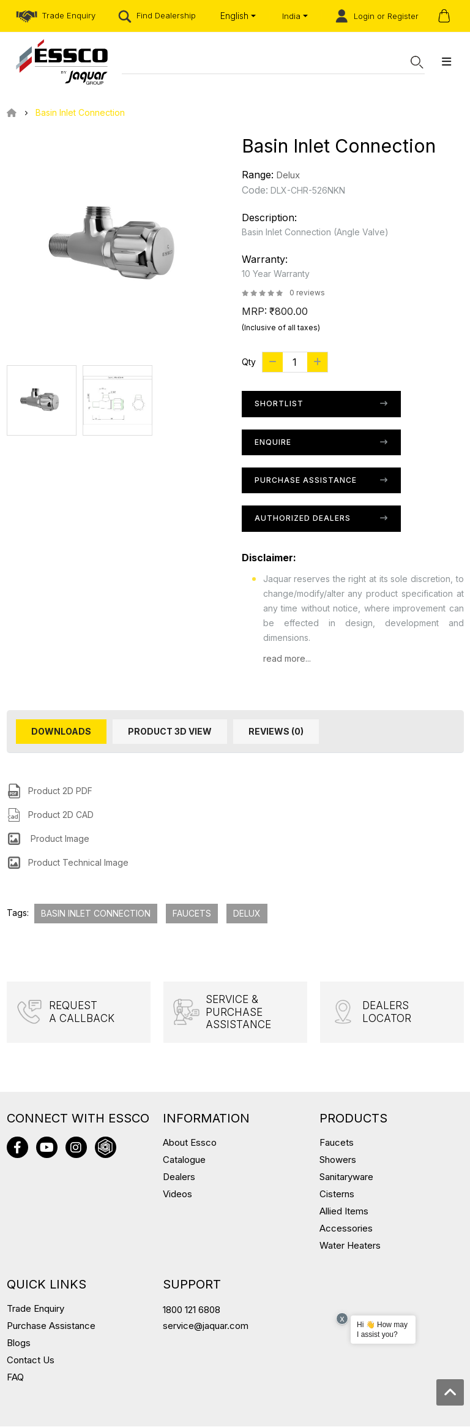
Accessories (346, 1229)
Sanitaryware (346, 1177)
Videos (177, 1194)
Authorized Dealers (303, 518)
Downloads (61, 731)
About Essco (190, 1143)
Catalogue (184, 1160)
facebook (17, 1148)
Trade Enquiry (35, 1309)
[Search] (266, 62)
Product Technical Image (78, 862)
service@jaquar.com (205, 1326)
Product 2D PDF (60, 790)
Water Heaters (350, 1246)
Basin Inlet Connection (80, 112)
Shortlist (279, 403)
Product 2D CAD (61, 814)
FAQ (15, 1377)
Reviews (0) (276, 731)
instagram (76, 1148)
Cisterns (336, 1194)
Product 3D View (170, 731)
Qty (249, 362)
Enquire (273, 442)
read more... (287, 658)
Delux (288, 175)
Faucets (192, 913)
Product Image (58, 838)
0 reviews (307, 292)
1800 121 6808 (191, 1310)
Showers (337, 1160)
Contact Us (30, 1360)
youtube (47, 1148)
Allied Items (343, 1211)
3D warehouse (105, 1148)
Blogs (19, 1343)
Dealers (179, 1177)
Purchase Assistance (306, 480)
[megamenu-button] (447, 62)
